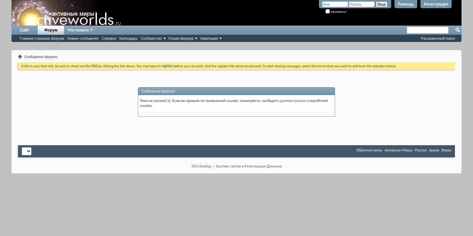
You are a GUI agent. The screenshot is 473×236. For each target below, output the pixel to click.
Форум (50, 30)
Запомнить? (336, 11)
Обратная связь (369, 150)
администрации (292, 100)
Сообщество (151, 38)
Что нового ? (80, 30)
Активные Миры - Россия (405, 150)
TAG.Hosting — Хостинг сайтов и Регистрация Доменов (236, 166)
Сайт (25, 30)
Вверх (446, 150)
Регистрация (436, 4)
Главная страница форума (42, 38)
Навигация (209, 38)
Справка (109, 38)
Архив (434, 150)
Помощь (406, 4)
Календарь (128, 38)
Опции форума (181, 38)
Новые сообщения (83, 38)
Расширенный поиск (438, 38)
